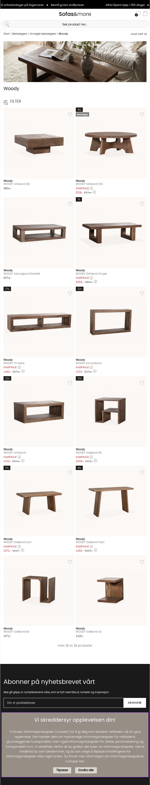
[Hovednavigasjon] (5, 14)
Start (6, 33)
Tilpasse (62, 770)
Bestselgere (19, 33)
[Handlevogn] (145, 14)
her (81, 761)
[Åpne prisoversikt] (91, 189)
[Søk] (74, 24)
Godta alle (86, 770)
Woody (63, 33)
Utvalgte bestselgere (43, 33)
